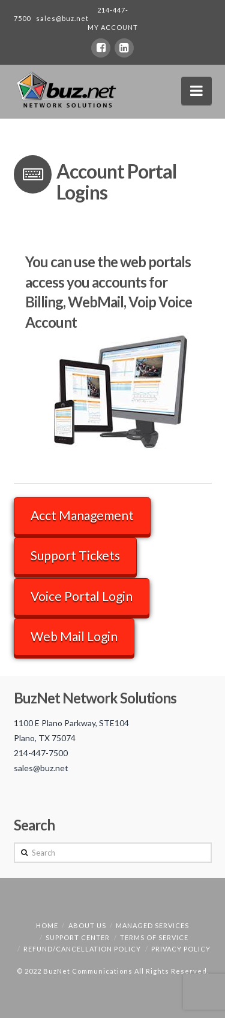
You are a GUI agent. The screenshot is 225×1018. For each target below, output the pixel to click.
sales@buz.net (62, 18)
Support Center (78, 937)
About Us (87, 925)
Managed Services (152, 925)
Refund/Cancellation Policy (82, 949)
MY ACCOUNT (113, 27)
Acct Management (82, 515)
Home (47, 925)
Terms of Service (154, 937)
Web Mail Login (74, 636)
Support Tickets (75, 555)
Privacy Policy (181, 949)
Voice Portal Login (82, 595)
